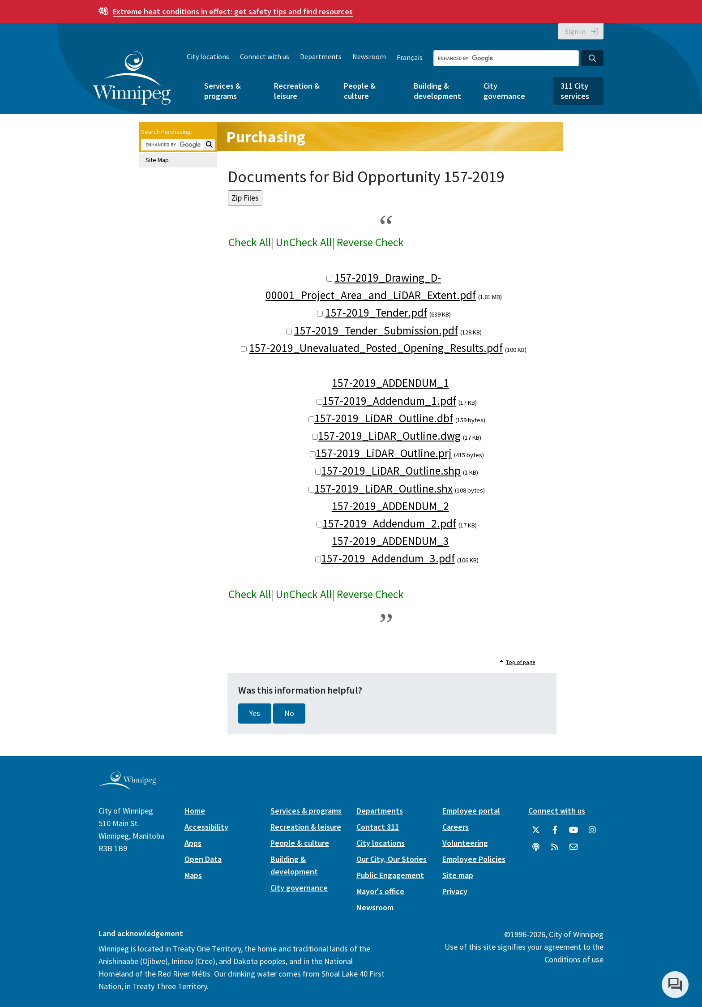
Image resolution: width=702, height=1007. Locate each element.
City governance (504, 91)
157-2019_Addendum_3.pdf (388, 558)
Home (194, 811)
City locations (208, 56)
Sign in (575, 31)
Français (410, 57)
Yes (254, 713)
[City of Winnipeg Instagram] (592, 830)
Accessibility (206, 827)
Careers (455, 827)
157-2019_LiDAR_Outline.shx (383, 488)
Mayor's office (380, 891)
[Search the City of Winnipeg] (506, 58)
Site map (457, 875)
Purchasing (265, 137)
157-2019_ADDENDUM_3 (390, 541)
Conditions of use (574, 959)
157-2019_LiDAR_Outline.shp (391, 470)
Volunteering (465, 843)
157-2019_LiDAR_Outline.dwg (389, 436)
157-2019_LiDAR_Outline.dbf (383, 418)
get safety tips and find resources (233, 11)
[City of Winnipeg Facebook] (554, 830)
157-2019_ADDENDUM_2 (390, 506)
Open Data (203, 859)
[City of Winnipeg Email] (573, 847)
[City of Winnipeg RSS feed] (554, 847)
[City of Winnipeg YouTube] (573, 830)
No (289, 713)
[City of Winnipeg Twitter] (536, 830)
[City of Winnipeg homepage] (127, 786)
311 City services (575, 91)
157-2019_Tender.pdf (376, 312)
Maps (193, 875)
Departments (321, 56)
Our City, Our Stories (391, 859)
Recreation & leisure (297, 91)
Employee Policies (473, 859)
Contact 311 (377, 827)
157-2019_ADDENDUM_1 (390, 383)
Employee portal (471, 811)
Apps (192, 843)
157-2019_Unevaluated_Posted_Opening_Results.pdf (376, 348)
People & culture (360, 91)
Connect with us (264, 56)
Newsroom (369, 56)
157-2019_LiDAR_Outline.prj (384, 453)
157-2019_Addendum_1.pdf (389, 401)
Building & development (437, 91)
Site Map (157, 160)
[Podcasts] (536, 847)
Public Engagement (390, 875)
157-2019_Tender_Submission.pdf (376, 330)
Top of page (520, 662)
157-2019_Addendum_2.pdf (389, 523)
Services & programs (222, 91)
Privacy (454, 891)
